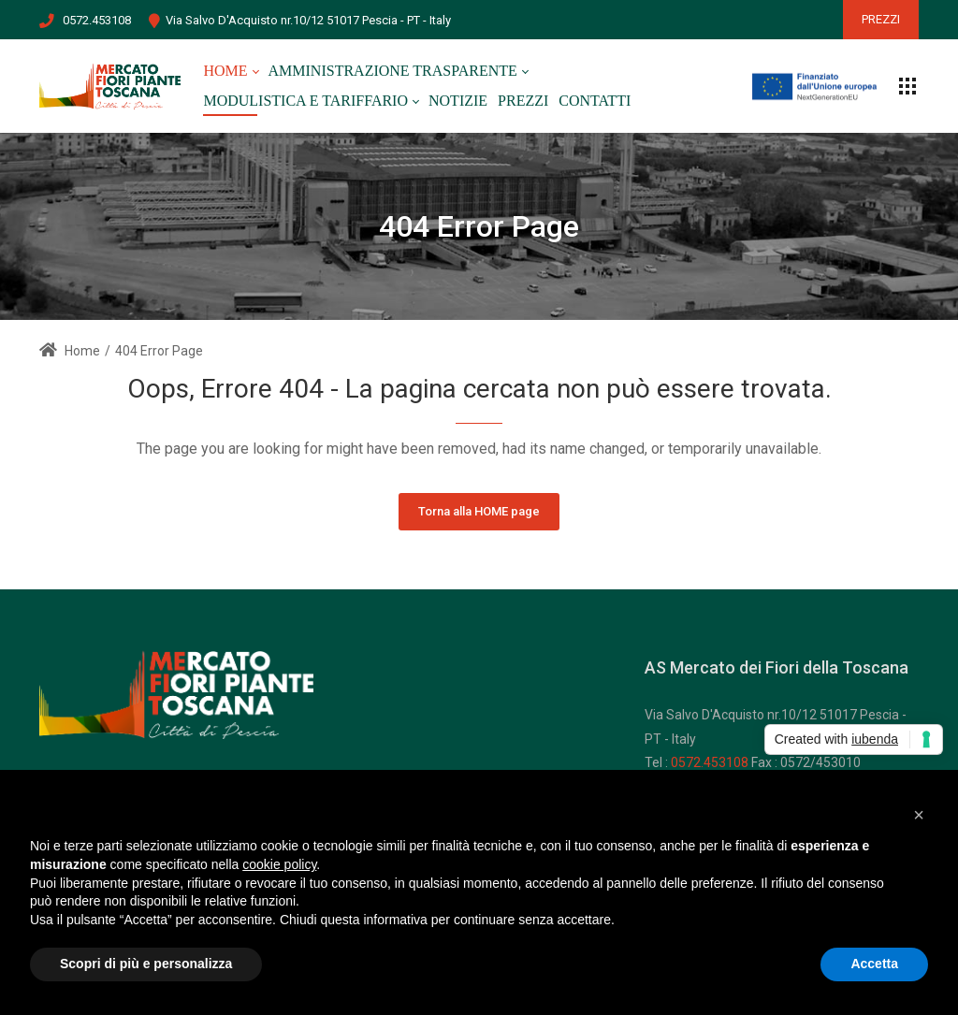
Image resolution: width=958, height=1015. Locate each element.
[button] (919, 815)
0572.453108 (97, 20)
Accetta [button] (874, 963)
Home (69, 350)
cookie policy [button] (279, 864)
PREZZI (881, 19)
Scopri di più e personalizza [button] (146, 963)
